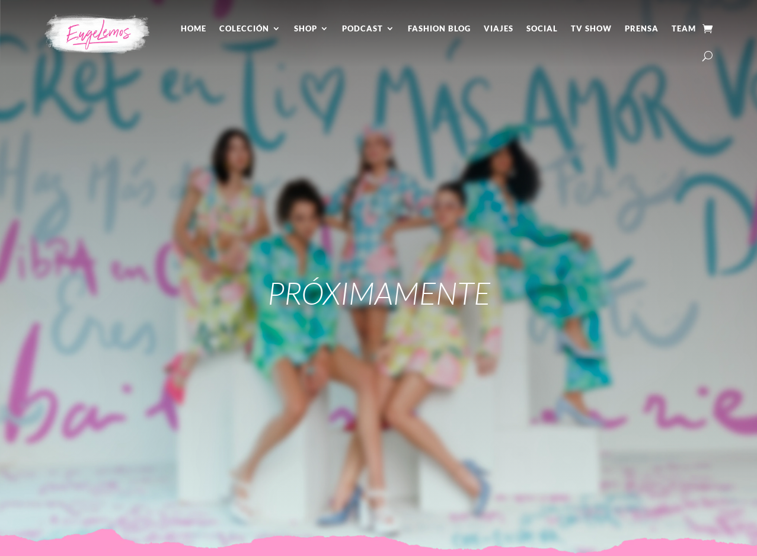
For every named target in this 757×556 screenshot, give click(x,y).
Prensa (642, 28)
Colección (244, 28)
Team (684, 28)
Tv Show (591, 28)
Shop (305, 28)
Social (542, 28)
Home (193, 28)
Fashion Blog (439, 28)
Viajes (498, 28)
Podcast (362, 28)
